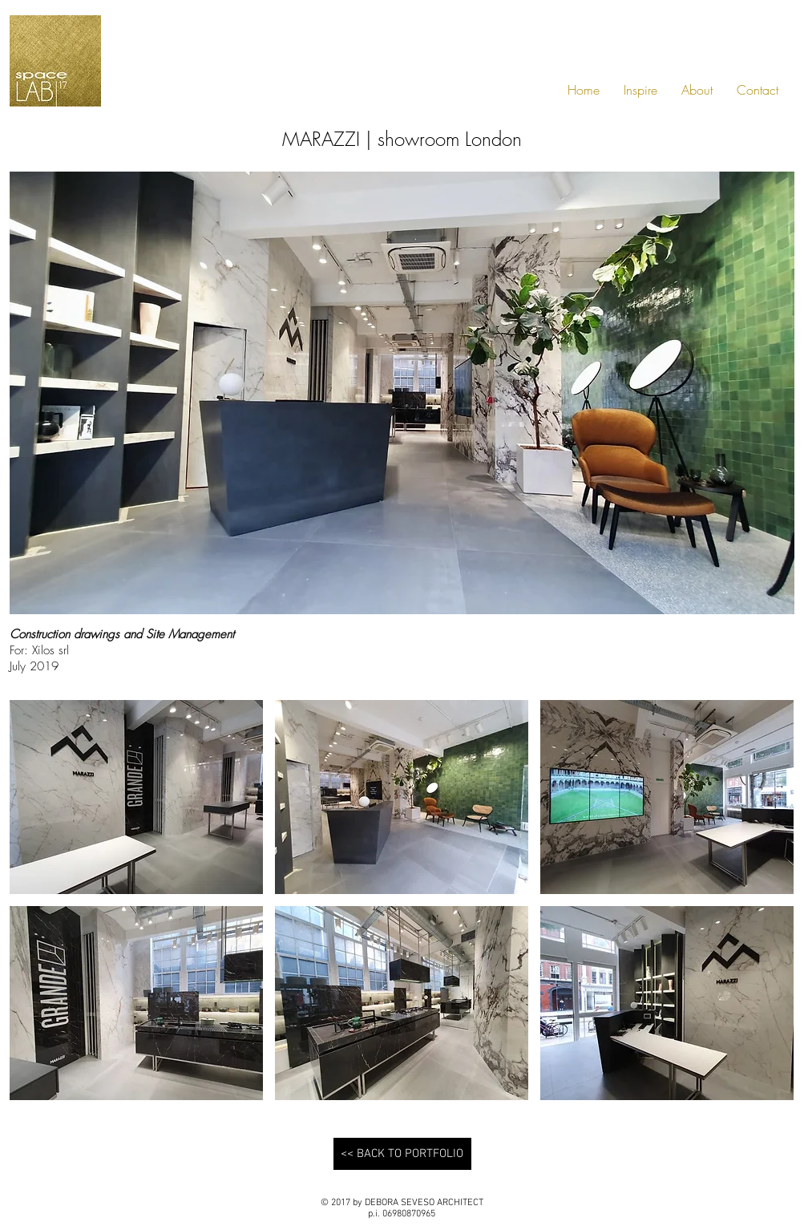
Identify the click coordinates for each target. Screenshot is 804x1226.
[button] (136, 797)
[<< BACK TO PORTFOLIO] (402, 1154)
